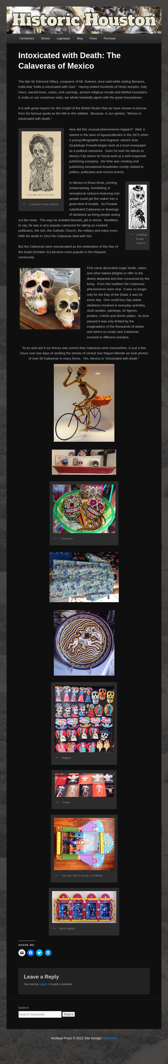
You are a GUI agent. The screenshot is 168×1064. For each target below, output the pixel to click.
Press (93, 38)
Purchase (110, 38)
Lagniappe (63, 38)
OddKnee (110, 1038)
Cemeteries (26, 38)
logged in (44, 984)
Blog (80, 38)
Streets (45, 38)
